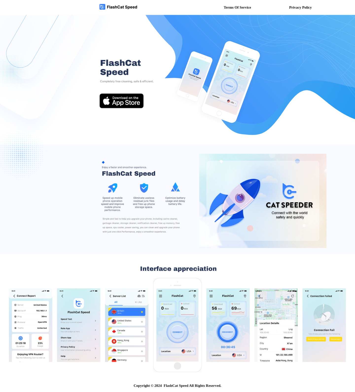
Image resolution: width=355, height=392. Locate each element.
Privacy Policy (300, 7)
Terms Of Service (237, 7)
